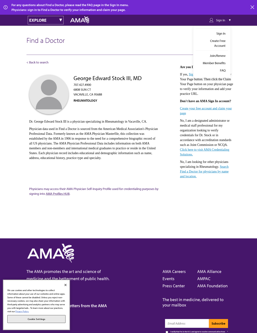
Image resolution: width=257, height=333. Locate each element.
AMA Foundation (212, 285)
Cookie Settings (36, 319)
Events (168, 278)
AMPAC (203, 278)
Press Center (174, 285)
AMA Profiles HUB (58, 194)
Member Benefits (214, 63)
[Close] (65, 285)
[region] (36, 305)
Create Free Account (218, 43)
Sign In (221, 33)
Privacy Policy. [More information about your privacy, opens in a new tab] (22, 311)
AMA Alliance (209, 271)
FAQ (223, 70)
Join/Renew (218, 56)
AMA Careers (174, 271)
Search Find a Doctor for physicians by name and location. (204, 171)
